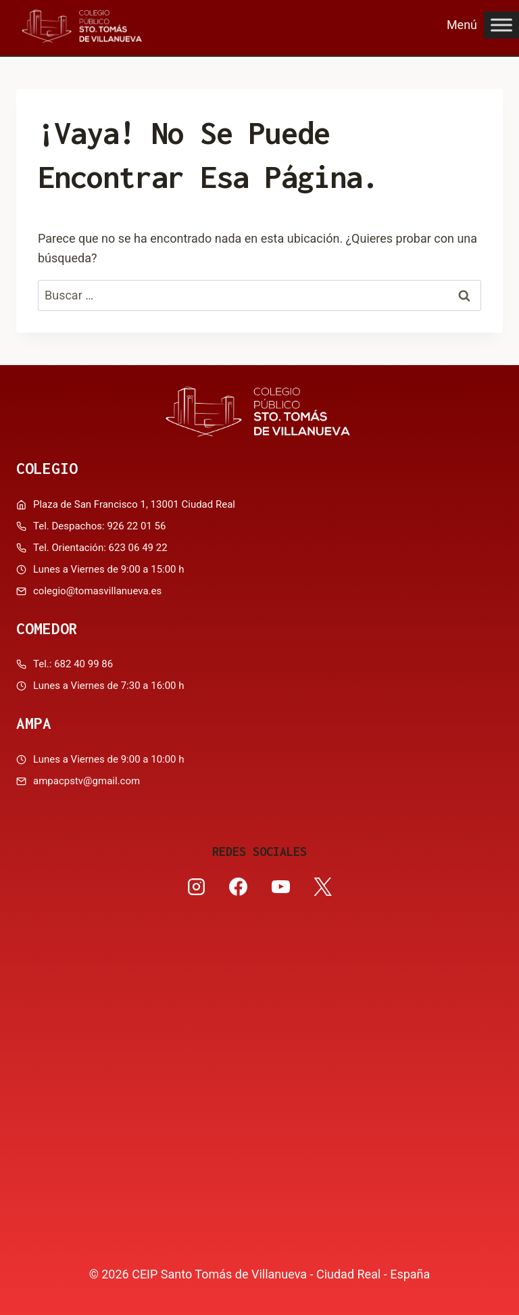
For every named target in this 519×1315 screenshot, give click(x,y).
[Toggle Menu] (501, 25)
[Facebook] (238, 887)
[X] (322, 887)
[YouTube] (280, 887)
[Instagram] (196, 887)
